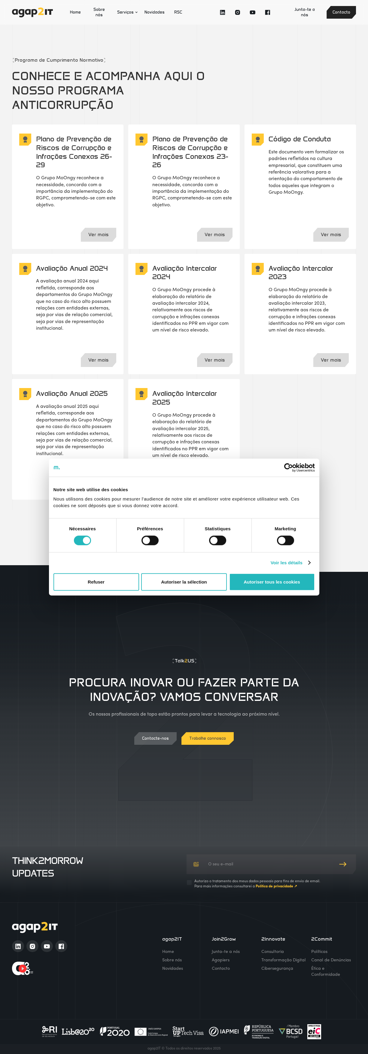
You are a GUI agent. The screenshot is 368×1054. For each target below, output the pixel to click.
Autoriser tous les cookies (272, 581)
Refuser (96, 581)
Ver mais (98, 234)
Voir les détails (287, 562)
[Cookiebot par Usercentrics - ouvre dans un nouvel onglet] (288, 467)
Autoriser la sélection (184, 581)
